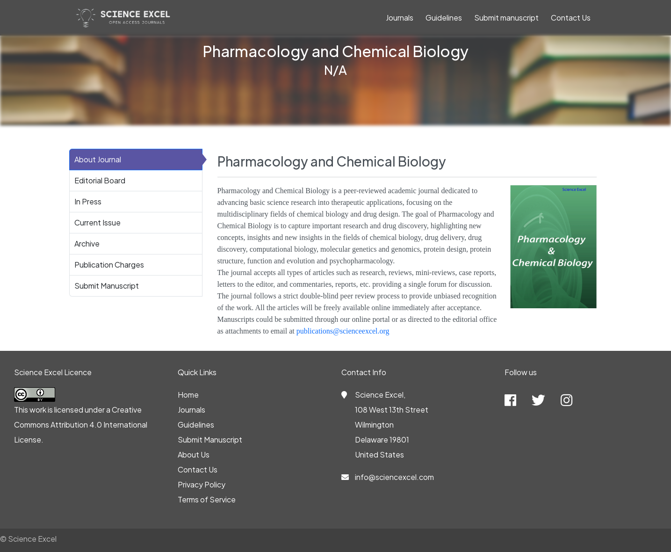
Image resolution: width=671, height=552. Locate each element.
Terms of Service (207, 499)
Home (188, 394)
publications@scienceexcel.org (343, 331)
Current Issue (97, 222)
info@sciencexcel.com (394, 477)
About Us (193, 454)
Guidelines (444, 17)
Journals (399, 17)
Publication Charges (109, 264)
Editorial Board (99, 180)
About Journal (97, 159)
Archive (87, 243)
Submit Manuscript (106, 286)
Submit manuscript (506, 17)
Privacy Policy (201, 484)
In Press (87, 201)
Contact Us (571, 17)
